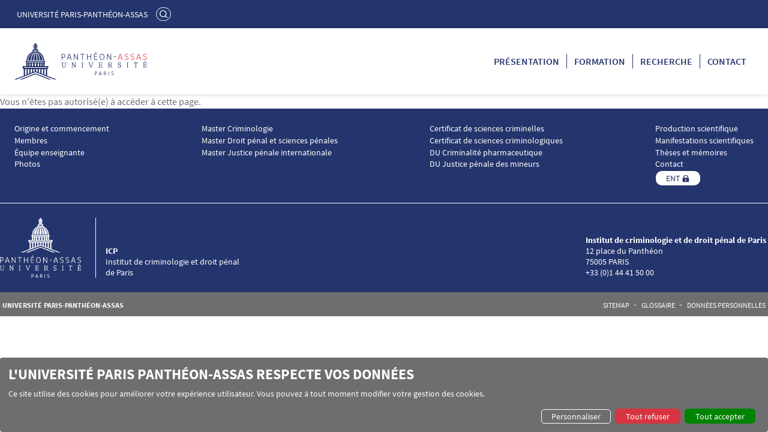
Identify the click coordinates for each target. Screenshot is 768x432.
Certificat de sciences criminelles (487, 129)
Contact (726, 61)
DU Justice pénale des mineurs (484, 164)
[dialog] (384, 395)
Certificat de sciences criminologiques (496, 141)
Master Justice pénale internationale (267, 153)
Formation (599, 61)
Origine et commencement (61, 129)
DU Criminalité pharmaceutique (486, 153)
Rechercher (165, 13)
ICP (112, 250)
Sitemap (616, 305)
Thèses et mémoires (691, 153)
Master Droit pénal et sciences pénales (270, 141)
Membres (30, 141)
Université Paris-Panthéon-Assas (82, 14)
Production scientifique (696, 129)
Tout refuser (648, 416)
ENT (673, 178)
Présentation (526, 61)
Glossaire (658, 305)
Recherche (666, 61)
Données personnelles (726, 305)
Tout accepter (720, 416)
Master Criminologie (237, 129)
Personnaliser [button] (576, 416)
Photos (27, 164)
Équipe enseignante (49, 153)
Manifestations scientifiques (704, 141)
